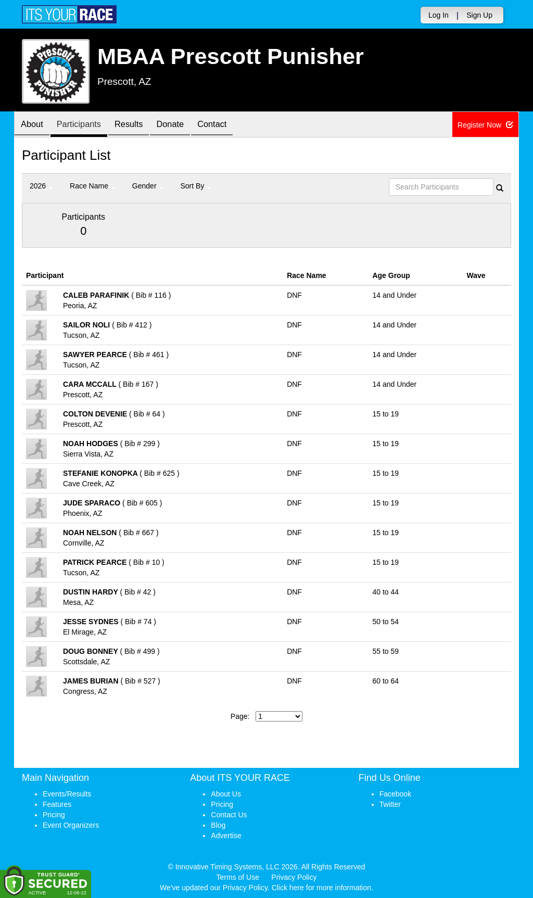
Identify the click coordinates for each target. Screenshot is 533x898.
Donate (184, 125)
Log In (438, 15)
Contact (230, 125)
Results (139, 125)
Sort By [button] (195, 186)
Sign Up (479, 15)
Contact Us (229, 815)
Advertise (226, 835)
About (33, 125)
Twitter (390, 804)
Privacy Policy (293, 877)
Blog (218, 825)
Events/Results (67, 794)
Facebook (395, 794)
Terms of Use (238, 877)
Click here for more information (321, 887)
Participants (85, 125)
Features (57, 804)
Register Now (485, 125)
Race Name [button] (93, 186)
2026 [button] (41, 186)
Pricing (54, 815)
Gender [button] (148, 186)
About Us (226, 794)
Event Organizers (71, 825)
